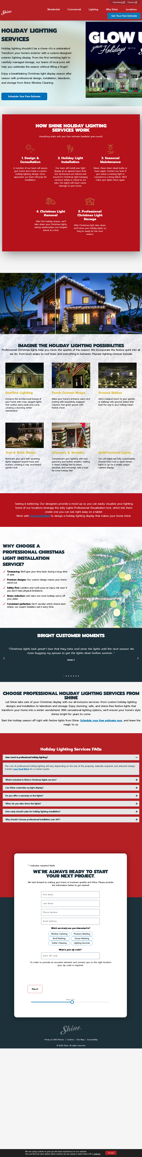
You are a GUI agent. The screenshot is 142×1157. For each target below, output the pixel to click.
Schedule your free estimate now (101, 801)
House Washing (82, 1018)
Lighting (93, 9)
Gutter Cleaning (59, 1023)
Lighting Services (82, 1023)
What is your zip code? (71, 1030)
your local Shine (40, 596)
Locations (131, 9)
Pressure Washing (82, 1014)
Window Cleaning (59, 1014)
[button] (4, 738)
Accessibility (92, 1120)
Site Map (80, 1120)
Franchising (119, 2)
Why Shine (112, 9)
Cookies (70, 1120)
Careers (132, 2)
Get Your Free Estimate (124, 16)
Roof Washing (59, 1018)
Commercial (74, 9)
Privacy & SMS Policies (54, 1120)
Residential (53, 9)
